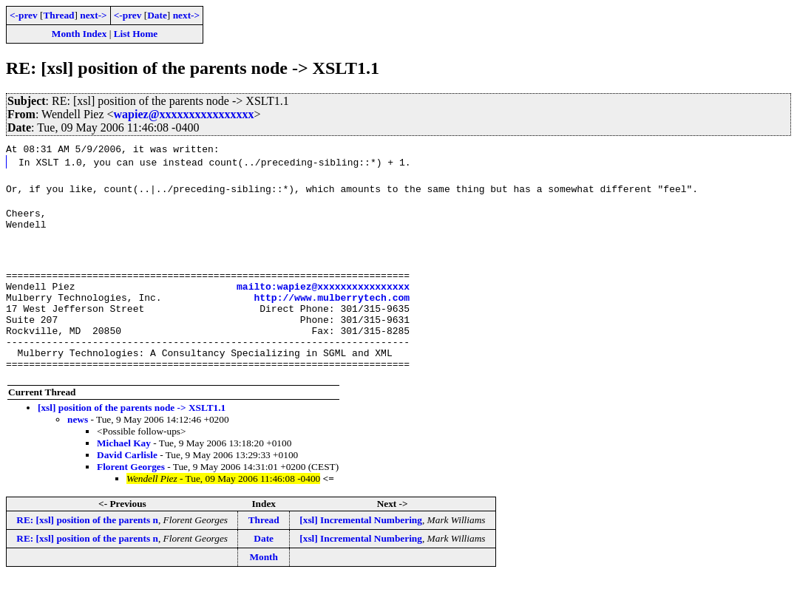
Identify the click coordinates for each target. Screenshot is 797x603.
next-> (93, 15)
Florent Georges (131, 491)
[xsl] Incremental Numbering (360, 544)
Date (157, 15)
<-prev (24, 15)
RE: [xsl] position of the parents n (87, 544)
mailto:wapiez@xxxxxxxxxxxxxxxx (323, 295)
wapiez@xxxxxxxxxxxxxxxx (184, 114)
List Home (136, 33)
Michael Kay (124, 467)
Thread (58, 15)
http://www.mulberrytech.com (332, 308)
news (77, 443)
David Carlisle (127, 479)
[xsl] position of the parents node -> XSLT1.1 (131, 431)
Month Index (79, 33)
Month (263, 581)
